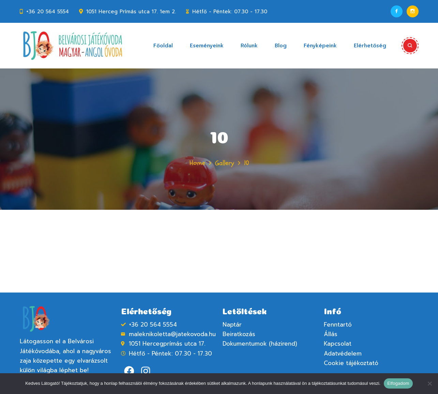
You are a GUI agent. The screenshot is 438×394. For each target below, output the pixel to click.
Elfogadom (398, 383)
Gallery (224, 163)
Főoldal (163, 45)
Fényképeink (320, 45)
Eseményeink (207, 45)
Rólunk (249, 45)
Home (197, 163)
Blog (281, 45)
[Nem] (429, 383)
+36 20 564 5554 (47, 11)
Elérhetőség (370, 45)
